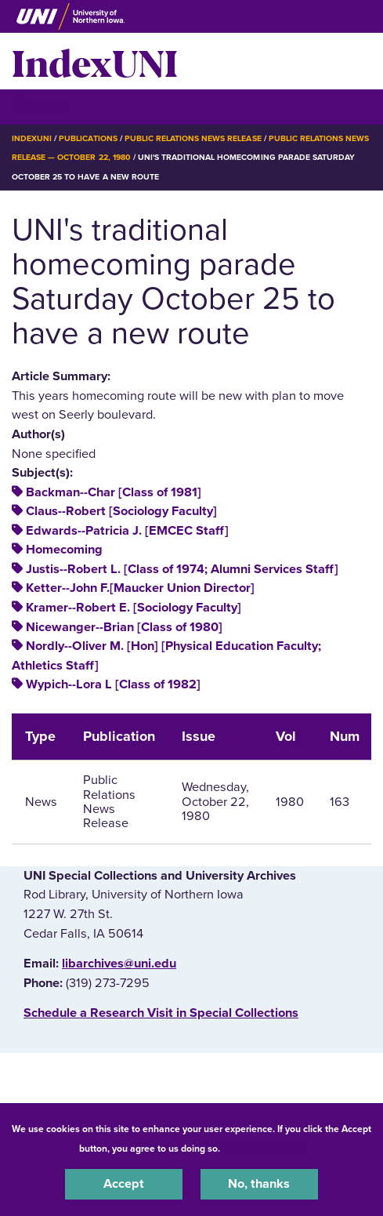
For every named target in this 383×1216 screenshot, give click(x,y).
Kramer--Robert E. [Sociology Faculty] (133, 607)
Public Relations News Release (193, 138)
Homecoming (64, 549)
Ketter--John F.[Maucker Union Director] (140, 588)
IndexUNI (95, 61)
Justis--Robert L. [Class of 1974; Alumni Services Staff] (182, 569)
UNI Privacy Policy (264, 1148)
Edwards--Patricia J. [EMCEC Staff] (127, 531)
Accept (123, 1184)
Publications (88, 138)
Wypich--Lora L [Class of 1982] (113, 684)
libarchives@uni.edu (119, 963)
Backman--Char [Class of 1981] (113, 492)
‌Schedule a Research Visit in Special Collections (160, 1013)
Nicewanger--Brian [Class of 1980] (124, 627)
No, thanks (259, 1184)
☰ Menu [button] (39, 106)
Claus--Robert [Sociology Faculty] (121, 511)
